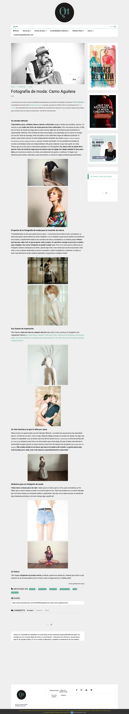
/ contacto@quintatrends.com (23, 35)
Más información (78, 712)
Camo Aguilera (78, 102)
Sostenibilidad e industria (59, 31)
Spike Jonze (15, 338)
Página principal (54, 690)
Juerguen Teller (43, 335)
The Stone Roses (61, 338)
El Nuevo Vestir (78, 31)
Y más (84, 712)
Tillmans (60, 335)
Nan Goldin (53, 335)
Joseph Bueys (32, 335)
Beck (20, 341)
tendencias (21, 87)
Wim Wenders (26, 338)
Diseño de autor (41, 31)
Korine (42, 338)
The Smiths (72, 338)
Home (16, 31)
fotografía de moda (36, 105)
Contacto (63, 695)
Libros (91, 31)
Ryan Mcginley (69, 335)
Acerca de (27, 31)
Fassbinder (35, 338)
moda (30, 87)
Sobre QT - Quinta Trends (63, 691)
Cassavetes (50, 338)
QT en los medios (54, 696)
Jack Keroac (79, 335)
